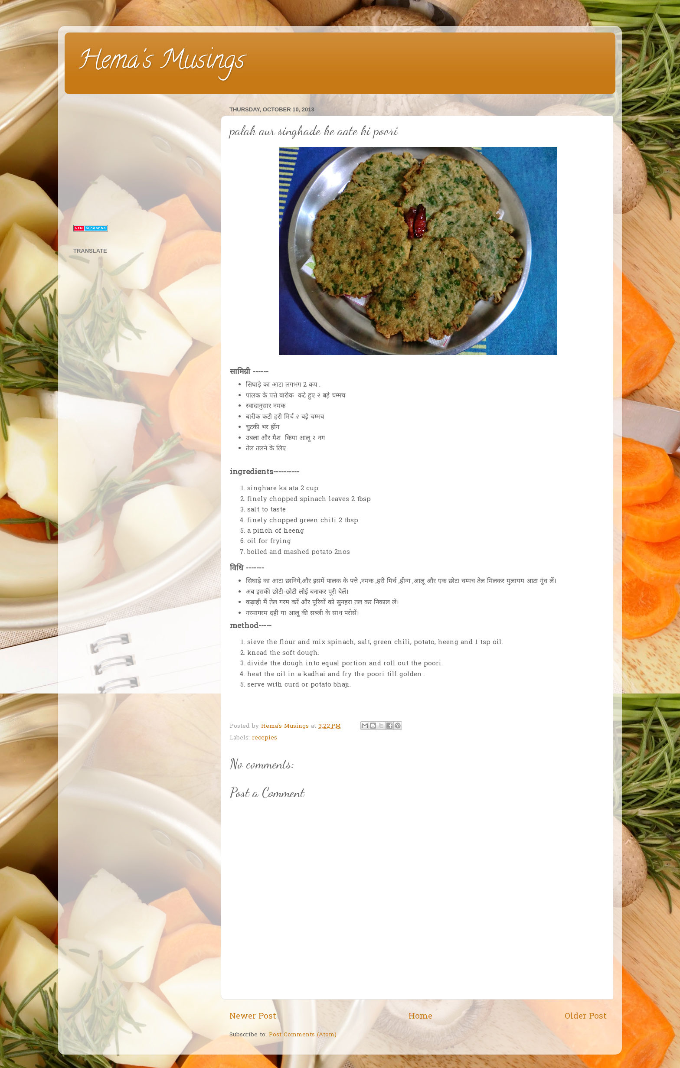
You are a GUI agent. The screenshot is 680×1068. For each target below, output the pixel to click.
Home (420, 1016)
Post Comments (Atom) (303, 1035)
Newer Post (252, 1016)
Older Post (586, 1016)
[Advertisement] (141, 158)
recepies (264, 738)
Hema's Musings (161, 62)
